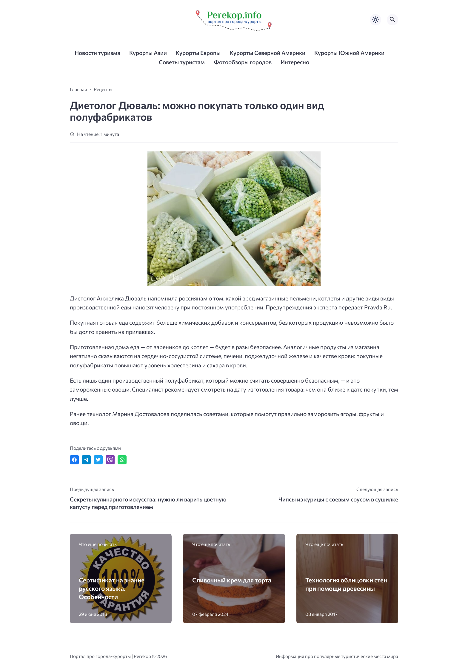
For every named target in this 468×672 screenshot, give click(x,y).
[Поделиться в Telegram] (86, 459)
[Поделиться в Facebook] (74, 459)
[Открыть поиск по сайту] (392, 19)
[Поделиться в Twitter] (98, 459)
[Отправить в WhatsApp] (122, 459)
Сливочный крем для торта (231, 580)
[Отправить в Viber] (110, 459)
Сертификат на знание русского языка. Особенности (111, 588)
